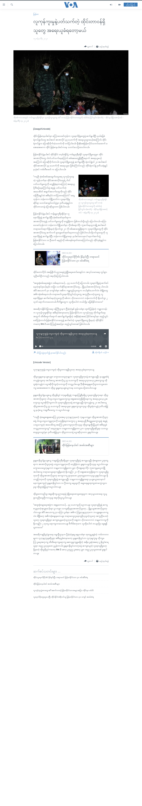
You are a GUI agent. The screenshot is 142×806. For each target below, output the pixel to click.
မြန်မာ (36, 14)
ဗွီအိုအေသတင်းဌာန (46, 337)
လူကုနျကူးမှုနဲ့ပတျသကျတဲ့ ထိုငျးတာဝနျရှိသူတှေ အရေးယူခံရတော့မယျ (66, 333)
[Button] (88, 46)
